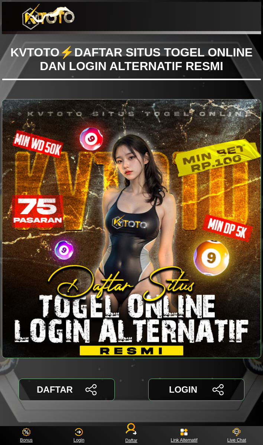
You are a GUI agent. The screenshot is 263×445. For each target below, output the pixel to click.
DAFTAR (67, 389)
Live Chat (236, 435)
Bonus (26, 435)
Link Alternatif (184, 435)
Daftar (131, 435)
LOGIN (196, 389)
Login (79, 435)
